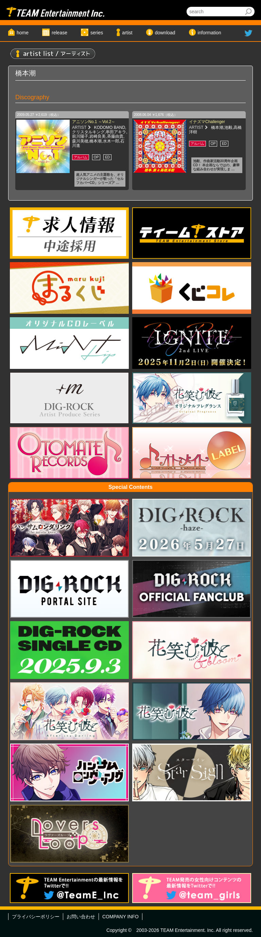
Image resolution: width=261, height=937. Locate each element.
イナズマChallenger (207, 121)
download (165, 32)
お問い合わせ (81, 916)
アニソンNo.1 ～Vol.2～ (93, 121)
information (209, 32)
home (23, 32)
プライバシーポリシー (35, 916)
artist (127, 32)
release (59, 32)
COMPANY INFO (120, 916)
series (96, 32)
